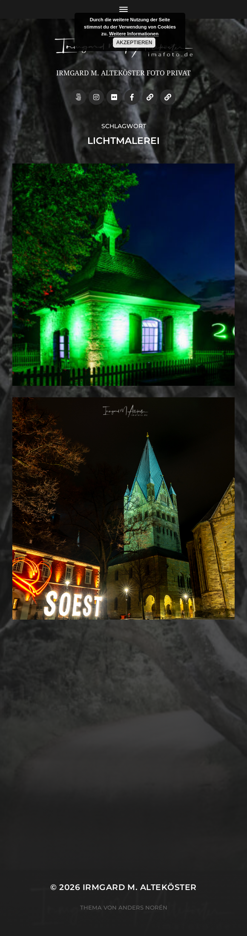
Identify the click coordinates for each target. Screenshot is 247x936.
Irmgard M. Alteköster (140, 887)
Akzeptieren (134, 43)
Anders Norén (142, 907)
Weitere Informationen (133, 33)
